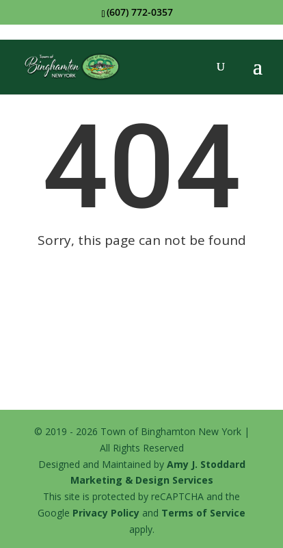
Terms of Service (203, 512)
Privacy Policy (105, 512)
